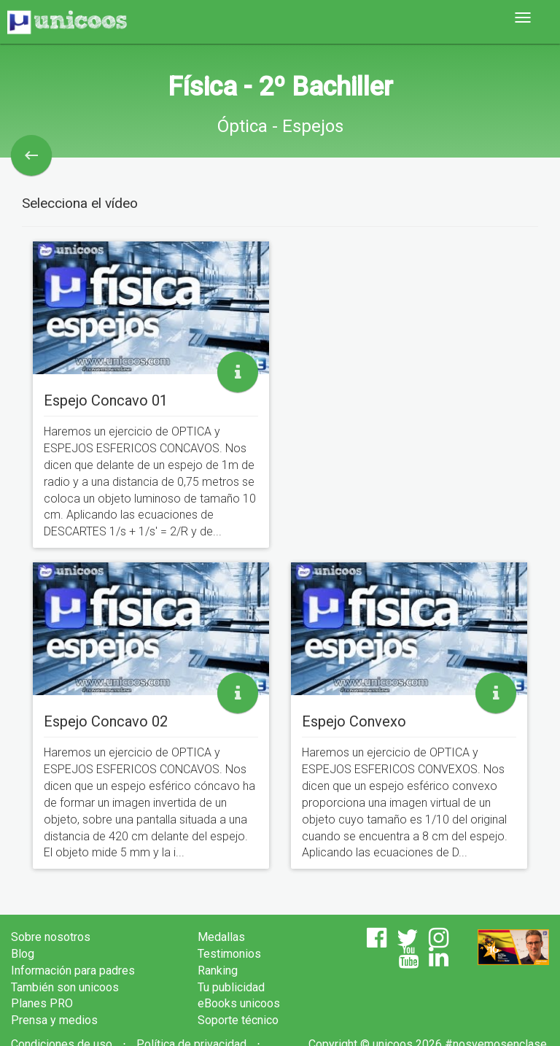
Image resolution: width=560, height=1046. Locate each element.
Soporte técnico (238, 1020)
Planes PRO (42, 1003)
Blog (22, 954)
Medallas (221, 937)
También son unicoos (65, 987)
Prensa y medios (54, 1020)
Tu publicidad (231, 987)
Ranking (218, 970)
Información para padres (73, 970)
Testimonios (229, 954)
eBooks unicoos (239, 1003)
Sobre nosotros (50, 937)
